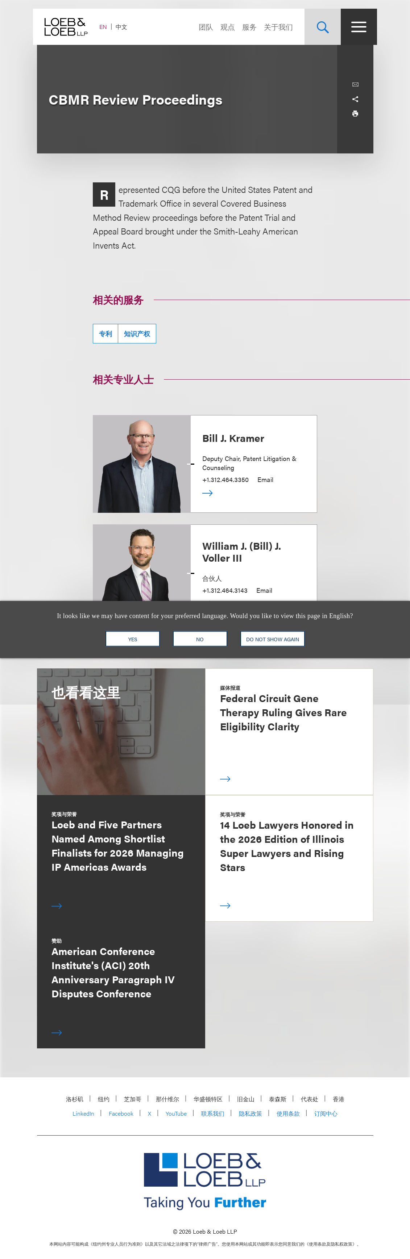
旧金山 (245, 1099)
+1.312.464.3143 (225, 590)
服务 (246, 26)
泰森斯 (277, 1099)
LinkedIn (83, 1113)
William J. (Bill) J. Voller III (241, 551)
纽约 (103, 1099)
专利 (105, 333)
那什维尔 (167, 1099)
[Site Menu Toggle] (355, 27)
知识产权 (137, 333)
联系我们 (212, 1113)
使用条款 (288, 1113)
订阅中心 (325, 1113)
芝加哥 (132, 1099)
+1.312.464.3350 (225, 479)
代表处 (309, 1099)
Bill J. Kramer (233, 437)
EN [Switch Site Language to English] (107, 26)
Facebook (121, 1113)
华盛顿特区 (208, 1099)
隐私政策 (250, 1113)
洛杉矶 (74, 1099)
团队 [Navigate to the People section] (202, 26)
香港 (338, 1099)
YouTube (176, 1113)
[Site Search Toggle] (319, 27)
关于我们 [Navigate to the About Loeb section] (274, 26)
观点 (224, 26)
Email (265, 479)
